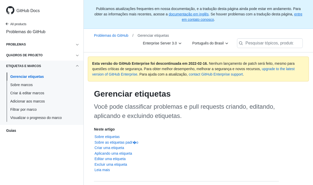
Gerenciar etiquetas (27, 77)
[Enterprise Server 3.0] (162, 43)
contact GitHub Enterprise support (216, 74)
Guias (11, 130)
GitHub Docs (28, 10)
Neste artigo (104, 129)
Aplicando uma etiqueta (113, 153)
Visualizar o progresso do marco (36, 118)
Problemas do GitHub (25, 32)
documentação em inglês (189, 14)
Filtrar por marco (23, 109)
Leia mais (102, 170)
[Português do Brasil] (210, 43)
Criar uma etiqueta (109, 148)
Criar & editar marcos (27, 93)
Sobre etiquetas (107, 137)
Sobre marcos (21, 85)
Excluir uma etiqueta (110, 164)
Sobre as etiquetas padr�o (116, 142)
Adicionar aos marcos (27, 101)
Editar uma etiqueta (110, 159)
